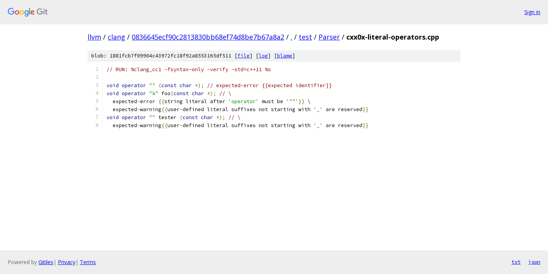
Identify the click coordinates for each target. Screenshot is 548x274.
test (305, 36)
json (534, 261)
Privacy (66, 262)
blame (284, 56)
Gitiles (45, 262)
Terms (88, 262)
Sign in (532, 12)
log (263, 56)
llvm (94, 36)
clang (116, 36)
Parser (329, 36)
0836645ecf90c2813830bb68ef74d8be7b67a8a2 (208, 36)
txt (516, 261)
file (243, 56)
